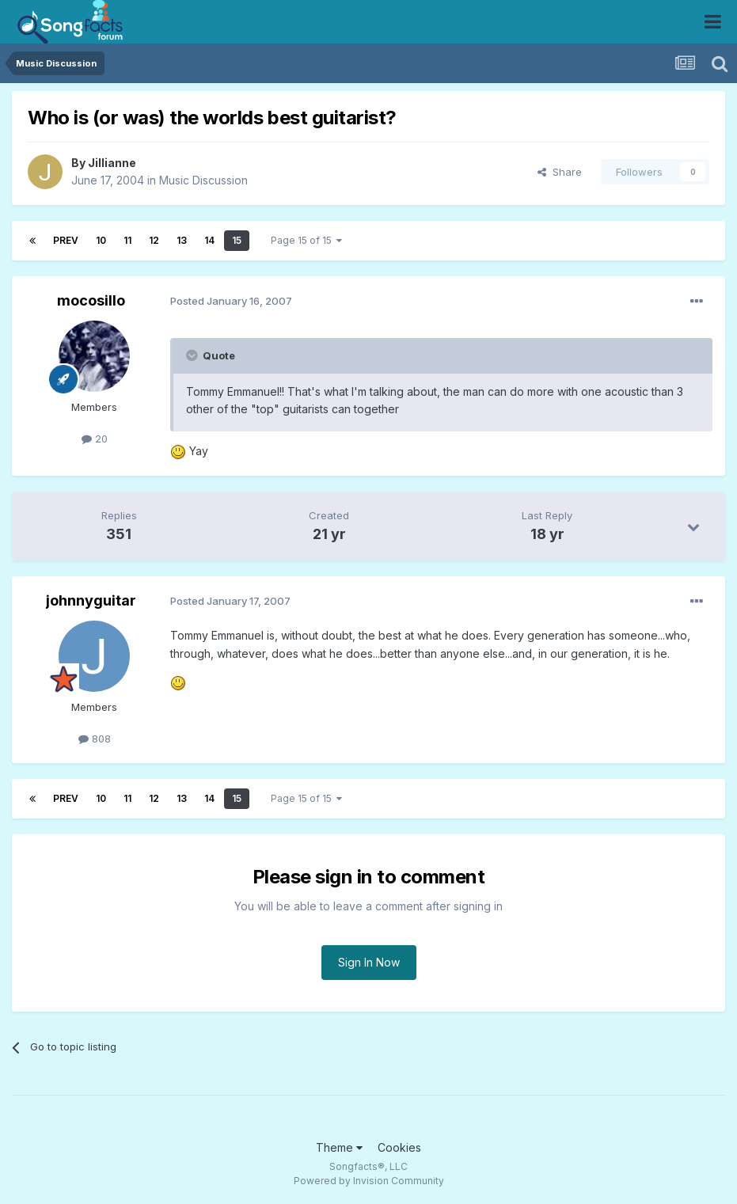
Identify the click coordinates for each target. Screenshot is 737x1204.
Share (560, 171)
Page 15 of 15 (306, 240)
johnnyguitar (91, 600)
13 (182, 240)
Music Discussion (203, 180)
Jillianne (112, 162)
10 (101, 240)
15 (236, 240)
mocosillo (91, 300)
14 (209, 240)
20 (95, 438)
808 (94, 738)
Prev (65, 240)
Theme (339, 1147)
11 (127, 240)
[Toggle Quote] (193, 355)
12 (154, 240)
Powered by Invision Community (369, 1181)
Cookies (399, 1147)
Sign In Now (369, 962)
